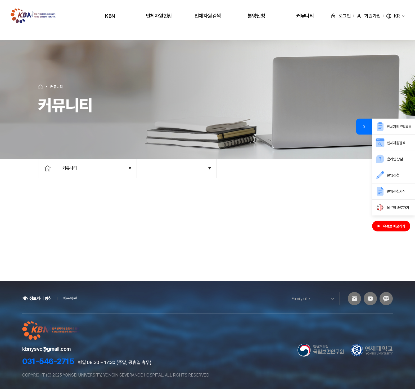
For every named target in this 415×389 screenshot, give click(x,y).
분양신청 (256, 16)
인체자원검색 (208, 16)
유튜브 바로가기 (391, 226)
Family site (313, 298)
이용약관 (70, 298)
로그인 (341, 16)
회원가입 (368, 16)
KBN (110, 16)
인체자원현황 (159, 16)
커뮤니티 (305, 16)
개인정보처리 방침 (37, 298)
